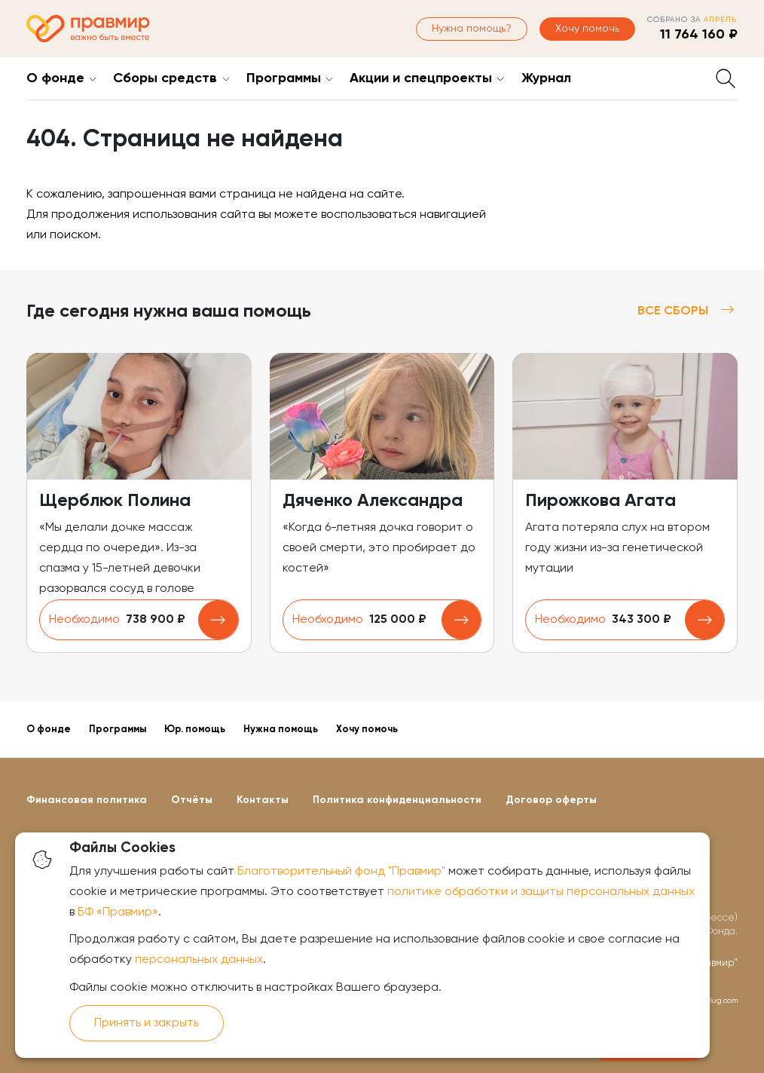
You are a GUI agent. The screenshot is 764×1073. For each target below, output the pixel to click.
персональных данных (199, 960)
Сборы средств (165, 78)
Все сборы (687, 311)
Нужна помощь (280, 729)
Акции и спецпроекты (421, 78)
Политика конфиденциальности (397, 800)
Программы (283, 78)
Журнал (546, 78)
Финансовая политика (86, 800)
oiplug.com (718, 1000)
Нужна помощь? (472, 28)
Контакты (263, 800)
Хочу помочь (587, 28)
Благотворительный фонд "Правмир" (341, 872)
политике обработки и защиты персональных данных (541, 892)
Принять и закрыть (146, 1023)
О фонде (55, 78)
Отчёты (191, 800)
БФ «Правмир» (118, 912)
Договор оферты (551, 800)
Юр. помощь (194, 729)
